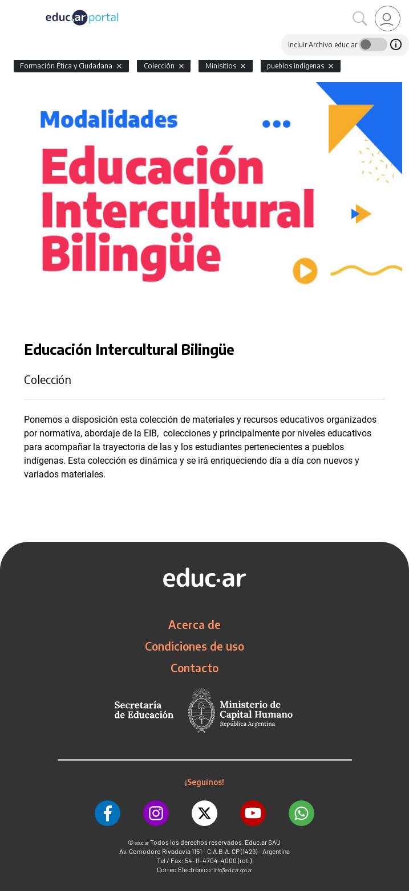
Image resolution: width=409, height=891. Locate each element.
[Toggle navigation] (10, 6)
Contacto (194, 668)
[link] (387, 18)
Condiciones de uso (194, 646)
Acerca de (194, 624)
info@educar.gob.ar (233, 870)
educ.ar (142, 843)
